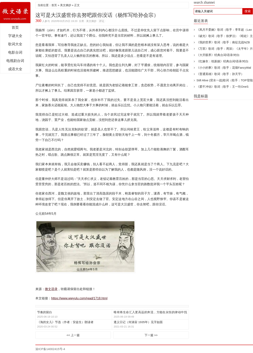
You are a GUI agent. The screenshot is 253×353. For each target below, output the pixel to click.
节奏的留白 (44, 312)
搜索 (248, 11)
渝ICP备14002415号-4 (50, 349)
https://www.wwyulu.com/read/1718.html (79, 298)
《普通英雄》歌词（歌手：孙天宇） (220, 74)
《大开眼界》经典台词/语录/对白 (218, 55)
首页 (15, 27)
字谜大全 (15, 36)
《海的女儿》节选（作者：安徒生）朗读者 (65, 322)
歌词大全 (15, 44)
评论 (101, 21)
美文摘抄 (65, 5)
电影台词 (15, 52)
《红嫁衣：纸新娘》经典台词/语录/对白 (222, 61)
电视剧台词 (15, 61)
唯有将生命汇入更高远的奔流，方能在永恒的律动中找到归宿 (150, 312)
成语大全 (15, 69)
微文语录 (15, 12)
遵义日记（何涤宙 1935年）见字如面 (138, 322)
